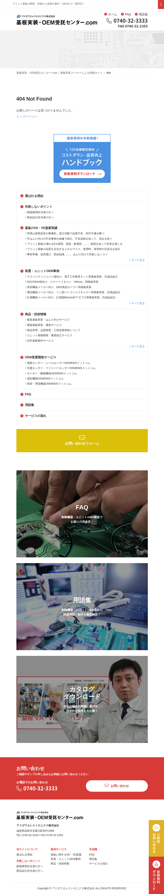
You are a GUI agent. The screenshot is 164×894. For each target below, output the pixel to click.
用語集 (141, 14)
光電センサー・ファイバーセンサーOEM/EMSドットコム (60, 370)
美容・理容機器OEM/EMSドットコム (48, 385)
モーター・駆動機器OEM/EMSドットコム (51, 375)
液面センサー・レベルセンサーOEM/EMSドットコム (57, 365)
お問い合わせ (117, 788)
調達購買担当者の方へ (39, 214)
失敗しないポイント (36, 208)
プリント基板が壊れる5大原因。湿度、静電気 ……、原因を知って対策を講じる (74, 246)
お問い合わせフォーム (82, 442)
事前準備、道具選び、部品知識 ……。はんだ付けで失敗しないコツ (66, 256)
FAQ (126, 14)
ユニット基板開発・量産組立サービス (48, 337)
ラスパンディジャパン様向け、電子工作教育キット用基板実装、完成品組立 (71, 278)
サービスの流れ (33, 418)
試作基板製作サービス (39, 342)
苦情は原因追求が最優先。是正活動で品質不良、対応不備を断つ (64, 235)
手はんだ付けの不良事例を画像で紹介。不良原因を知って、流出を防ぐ (68, 240)
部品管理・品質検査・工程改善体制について (52, 332)
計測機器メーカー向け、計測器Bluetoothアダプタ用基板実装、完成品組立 (70, 299)
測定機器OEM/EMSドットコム (44, 380)
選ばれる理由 (31, 198)
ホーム (110, 14)
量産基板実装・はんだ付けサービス (47, 321)
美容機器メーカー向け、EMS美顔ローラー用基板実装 (58, 289)
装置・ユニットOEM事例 (39, 273)
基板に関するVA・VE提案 (66, 856)
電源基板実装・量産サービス (43, 327)
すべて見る (137, 262)
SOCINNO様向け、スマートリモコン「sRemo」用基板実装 (62, 284)
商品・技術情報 (33, 316)
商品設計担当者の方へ (39, 219)
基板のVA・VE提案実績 (38, 230)
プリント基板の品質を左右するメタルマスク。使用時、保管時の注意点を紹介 (72, 251)
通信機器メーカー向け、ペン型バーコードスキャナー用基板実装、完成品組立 (72, 294)
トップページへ (27, 118)
